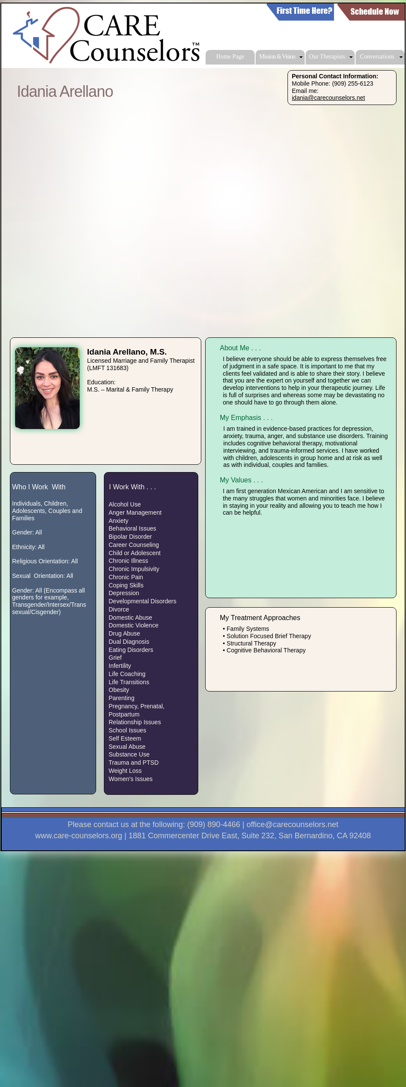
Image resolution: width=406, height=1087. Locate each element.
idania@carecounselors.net (328, 97)
